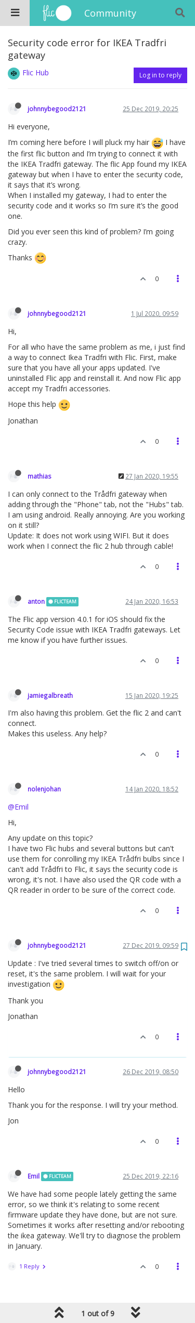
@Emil (18, 807)
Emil (34, 1176)
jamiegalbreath (50, 695)
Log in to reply (160, 75)
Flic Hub (35, 72)
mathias (39, 476)
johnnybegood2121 (57, 108)
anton (36, 601)
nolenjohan (44, 789)
